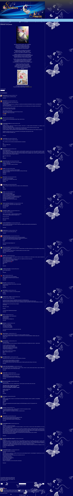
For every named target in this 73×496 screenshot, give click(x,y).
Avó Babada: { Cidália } (6, 210)
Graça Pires (5, 282)
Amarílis (4, 168)
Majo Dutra (4, 255)
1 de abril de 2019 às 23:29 (15, 381)
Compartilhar (2, 90)
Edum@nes (4, 323)
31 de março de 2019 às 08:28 (10, 168)
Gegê (3, 275)
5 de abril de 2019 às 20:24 (19, 438)
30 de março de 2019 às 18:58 (15, 123)
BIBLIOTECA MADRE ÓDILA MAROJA (9, 438)
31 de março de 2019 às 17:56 (12, 230)
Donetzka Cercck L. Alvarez (7, 296)
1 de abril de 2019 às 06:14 (15, 268)
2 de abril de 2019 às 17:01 (10, 407)
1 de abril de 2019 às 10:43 (9, 275)
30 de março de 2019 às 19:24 (12, 138)
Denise (4, 314)
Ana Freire (4, 407)
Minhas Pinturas (5, 333)
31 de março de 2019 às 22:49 (14, 247)
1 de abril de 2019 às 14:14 (9, 314)
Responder (4, 120)
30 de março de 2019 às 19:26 (11, 148)
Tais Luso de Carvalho (6, 247)
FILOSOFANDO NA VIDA (7, 123)
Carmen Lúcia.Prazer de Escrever (8, 203)
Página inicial (22, 483)
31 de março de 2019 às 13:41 (15, 210)
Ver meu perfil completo (3, 493)
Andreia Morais (5, 95)
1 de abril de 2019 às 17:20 (12, 333)
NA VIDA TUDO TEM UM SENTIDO (8, 366)
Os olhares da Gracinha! (7, 268)
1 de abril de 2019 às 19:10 (18, 366)
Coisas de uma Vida (6, 216)
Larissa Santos (5, 138)
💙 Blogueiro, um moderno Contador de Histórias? (10, 164)
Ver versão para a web (22, 485)
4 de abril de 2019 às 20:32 (15, 423)
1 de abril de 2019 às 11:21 (11, 282)
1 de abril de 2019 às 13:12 (16, 296)
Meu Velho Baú (5, 290)
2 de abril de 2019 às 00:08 (11, 396)
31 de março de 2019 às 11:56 (18, 203)
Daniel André (5, 148)
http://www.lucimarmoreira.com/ (7, 225)
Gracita (5, 488)
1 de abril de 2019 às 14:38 (11, 323)
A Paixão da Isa (5, 230)
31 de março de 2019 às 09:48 (12, 184)
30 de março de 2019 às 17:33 (12, 95)
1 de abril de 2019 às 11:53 (12, 290)
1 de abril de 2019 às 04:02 (11, 255)
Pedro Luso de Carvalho (7, 381)
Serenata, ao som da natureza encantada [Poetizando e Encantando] (15, 141)
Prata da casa (5, 184)
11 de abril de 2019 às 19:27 (15, 449)
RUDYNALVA (5, 396)
